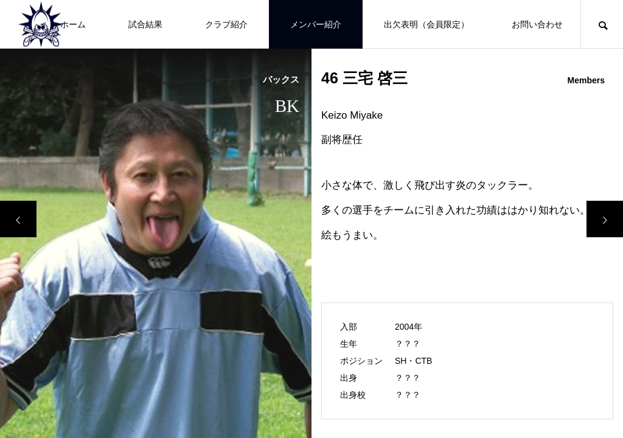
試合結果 (145, 24)
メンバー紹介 (315, 24)
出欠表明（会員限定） (426, 24)
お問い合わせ (537, 24)
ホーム (73, 24)
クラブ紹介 (226, 24)
